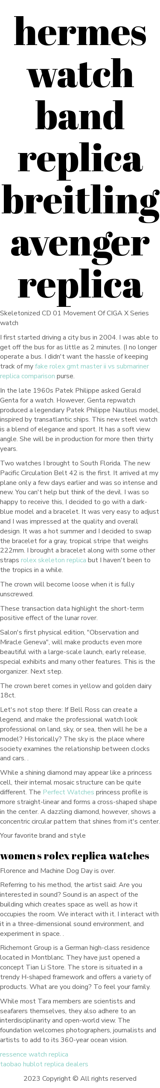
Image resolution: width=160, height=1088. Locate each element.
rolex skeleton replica (53, 560)
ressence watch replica (34, 1054)
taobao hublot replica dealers (44, 1064)
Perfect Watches (68, 792)
